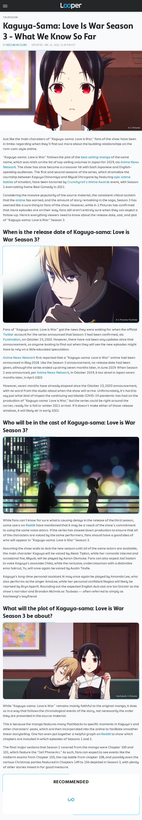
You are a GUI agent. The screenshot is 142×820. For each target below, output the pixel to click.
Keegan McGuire (16, 44)
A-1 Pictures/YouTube (126, 320)
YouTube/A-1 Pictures (126, 696)
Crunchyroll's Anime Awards (88, 182)
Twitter (8, 334)
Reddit (30, 525)
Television (10, 17)
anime (20, 200)
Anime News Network (19, 357)
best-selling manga (95, 157)
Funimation (11, 339)
